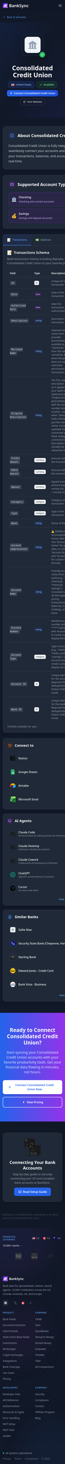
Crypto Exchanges (13, 1355)
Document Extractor (14, 1325)
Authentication (11, 1406)
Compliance (42, 1400)
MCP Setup (9, 1424)
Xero (38, 1325)
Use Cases (8, 1372)
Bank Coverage (11, 1366)
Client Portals (10, 1331)
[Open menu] (60, 6)
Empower (40, 1349)
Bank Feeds (9, 1319)
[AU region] (57, 1238)
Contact (39, 1406)
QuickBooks (42, 1331)
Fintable (40, 1355)
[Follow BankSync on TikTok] (30, 1303)
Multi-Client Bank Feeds (16, 1337)
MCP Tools (9, 1430)
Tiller (38, 1361)
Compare (41, 1312)
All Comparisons (44, 1366)
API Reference (11, 1400)
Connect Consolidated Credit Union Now (31, 1087)
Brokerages (9, 1349)
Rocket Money (43, 1343)
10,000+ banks (13, 1245)
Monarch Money (44, 1337)
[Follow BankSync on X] (15, 1303)
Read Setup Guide (32, 1192)
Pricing (7, 1378)
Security (40, 1394)
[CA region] (46, 1238)
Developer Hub (11, 1394)
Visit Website (32, 101)
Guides (7, 1436)
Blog (38, 1418)
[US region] (36, 1238)
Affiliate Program (45, 1412)
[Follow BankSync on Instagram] (23, 1303)
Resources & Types (13, 1412)
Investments (10, 1343)
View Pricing (32, 1102)
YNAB (38, 1319)
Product (8, 1312)
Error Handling (11, 1418)
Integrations (10, 1361)
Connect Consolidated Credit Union (32, 93)
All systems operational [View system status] (17, 1453)
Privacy (7, 1458)
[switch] (5, 1303)
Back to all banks (14, 17)
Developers (10, 1387)
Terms (17, 1458)
